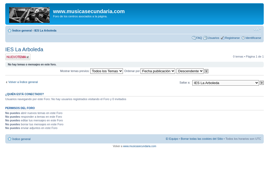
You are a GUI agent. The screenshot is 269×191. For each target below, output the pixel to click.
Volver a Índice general (23, 82)
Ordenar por (149, 71)
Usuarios (213, 37)
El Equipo (172, 138)
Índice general (22, 30)
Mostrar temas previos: (91, 71)
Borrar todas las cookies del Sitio (202, 138)
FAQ (199, 37)
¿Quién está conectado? (24, 94)
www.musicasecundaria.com (139, 146)
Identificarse (253, 37)
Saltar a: (184, 82)
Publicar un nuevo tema (17, 57)
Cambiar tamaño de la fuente (257, 29)
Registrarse (232, 37)
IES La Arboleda (45, 30)
